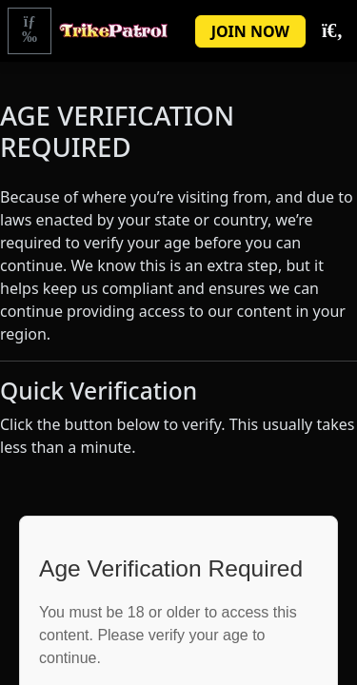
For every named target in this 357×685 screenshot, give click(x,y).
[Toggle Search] (331, 31)
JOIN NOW (250, 31)
